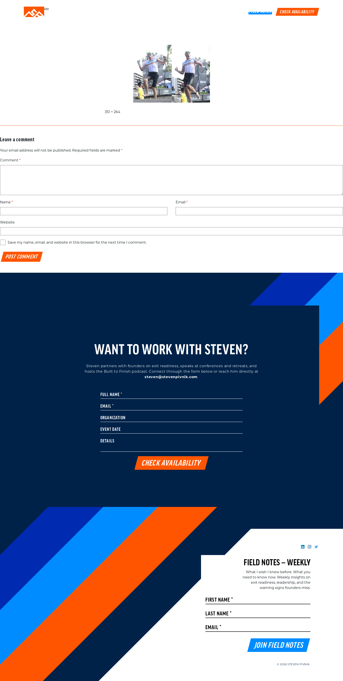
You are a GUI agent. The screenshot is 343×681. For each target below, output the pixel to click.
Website (7, 222)
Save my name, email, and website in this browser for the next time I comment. (77, 242)
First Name (219, 600)
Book (238, 12)
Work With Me (192, 12)
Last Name (218, 614)
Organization (113, 418)
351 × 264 (112, 112)
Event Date (110, 430)
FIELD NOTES (260, 12)
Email (182, 202)
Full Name (111, 395)
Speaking (163, 12)
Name (6, 202)
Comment (10, 160)
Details (107, 441)
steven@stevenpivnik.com (171, 377)
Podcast (220, 12)
